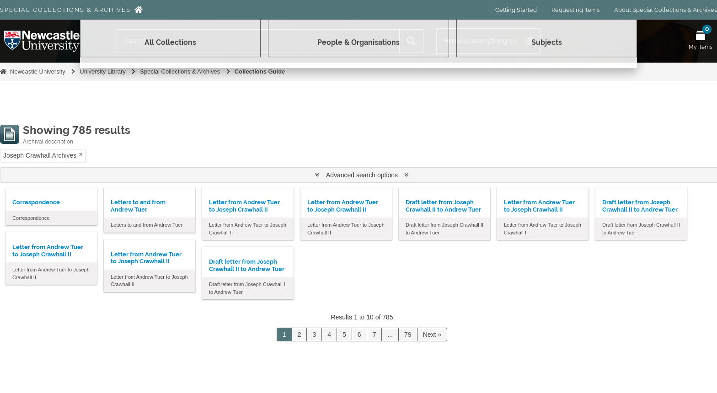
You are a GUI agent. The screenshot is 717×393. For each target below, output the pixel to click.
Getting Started (516, 9)
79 (408, 334)
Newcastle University (37, 71)
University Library (102, 71)
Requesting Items (575, 9)
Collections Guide (260, 71)
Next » (432, 334)
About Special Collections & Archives (665, 9)
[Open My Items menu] (700, 41)
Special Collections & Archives (65, 9)
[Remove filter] (81, 154)
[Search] (258, 41)
